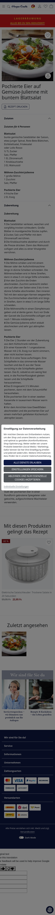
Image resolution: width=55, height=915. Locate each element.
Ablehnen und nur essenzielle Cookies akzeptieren (27, 477)
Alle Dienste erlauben (28, 462)
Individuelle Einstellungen (16, 486)
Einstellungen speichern (27, 469)
